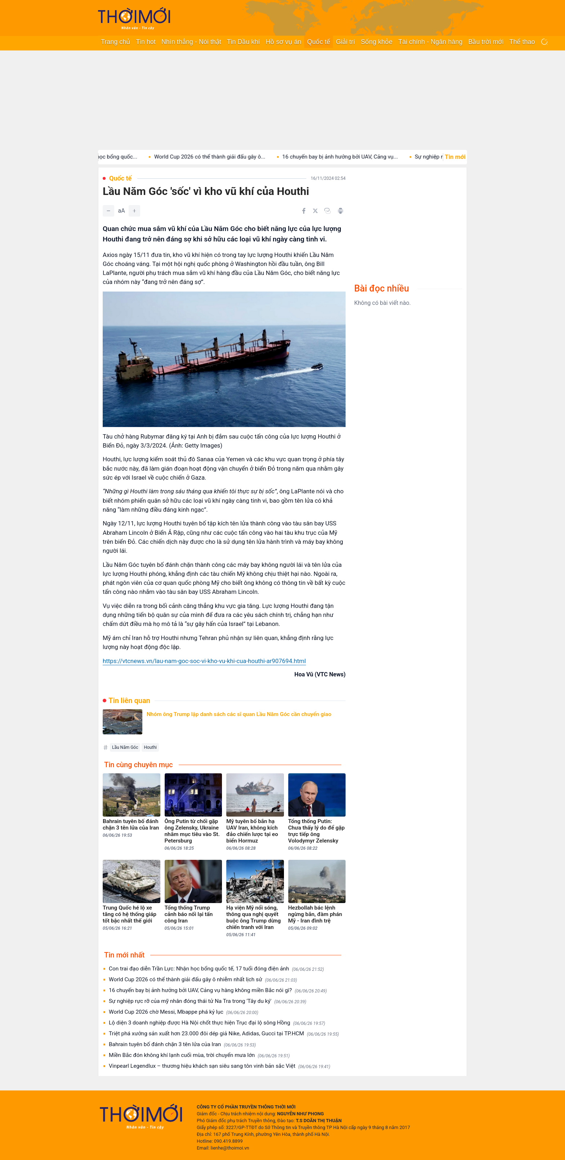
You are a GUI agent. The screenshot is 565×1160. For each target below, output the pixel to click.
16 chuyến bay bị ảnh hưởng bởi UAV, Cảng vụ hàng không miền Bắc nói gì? (218, 990)
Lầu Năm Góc (125, 747)
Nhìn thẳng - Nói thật (191, 41)
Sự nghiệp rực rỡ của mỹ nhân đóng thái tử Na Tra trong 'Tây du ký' (207, 1001)
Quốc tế (318, 41)
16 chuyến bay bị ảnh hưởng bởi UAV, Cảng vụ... (365, 157)
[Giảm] (108, 211)
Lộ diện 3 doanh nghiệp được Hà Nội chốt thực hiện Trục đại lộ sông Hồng (217, 1022)
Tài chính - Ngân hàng (430, 41)
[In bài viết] (340, 211)
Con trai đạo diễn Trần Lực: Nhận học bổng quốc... (101, 157)
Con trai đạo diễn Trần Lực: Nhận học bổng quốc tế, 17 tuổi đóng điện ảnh (216, 968)
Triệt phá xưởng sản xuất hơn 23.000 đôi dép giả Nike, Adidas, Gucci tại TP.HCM (224, 1033)
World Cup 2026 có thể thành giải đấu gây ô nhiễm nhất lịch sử (203, 979)
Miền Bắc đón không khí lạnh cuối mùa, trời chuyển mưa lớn (199, 1055)
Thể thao (522, 41)
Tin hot (145, 41)
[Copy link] (327, 211)
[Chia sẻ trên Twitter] (315, 210)
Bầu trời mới (485, 41)
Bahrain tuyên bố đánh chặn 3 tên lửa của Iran (182, 1044)
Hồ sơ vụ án (283, 41)
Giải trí (345, 41)
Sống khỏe (376, 41)
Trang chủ (115, 41)
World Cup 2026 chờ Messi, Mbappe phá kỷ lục (183, 1012)
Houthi (150, 747)
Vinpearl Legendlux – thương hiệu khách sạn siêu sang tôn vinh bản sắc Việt (219, 1066)
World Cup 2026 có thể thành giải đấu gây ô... (234, 157)
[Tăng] (134, 211)
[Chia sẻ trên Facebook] (303, 210)
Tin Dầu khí (243, 41)
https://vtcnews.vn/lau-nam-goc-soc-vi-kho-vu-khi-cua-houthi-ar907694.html (204, 661)
